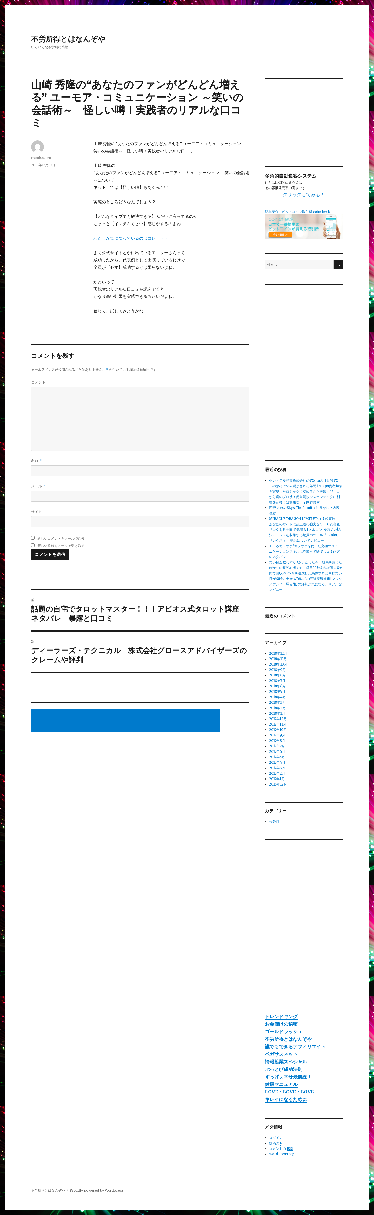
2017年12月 (278, 719)
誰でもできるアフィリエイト (295, 1047)
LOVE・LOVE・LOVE (289, 1092)
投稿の (277, 1143)
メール (38, 486)
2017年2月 (277, 773)
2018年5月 (277, 691)
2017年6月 (277, 751)
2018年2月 (277, 708)
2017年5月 (277, 757)
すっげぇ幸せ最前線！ (288, 1077)
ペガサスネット (281, 1054)
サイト (36, 511)
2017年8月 (277, 741)
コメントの (281, 1148)
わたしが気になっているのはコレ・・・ (131, 238)
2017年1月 (277, 779)
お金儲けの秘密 (281, 1024)
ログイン (276, 1138)
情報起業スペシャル (286, 1062)
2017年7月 (277, 746)
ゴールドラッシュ (283, 1032)
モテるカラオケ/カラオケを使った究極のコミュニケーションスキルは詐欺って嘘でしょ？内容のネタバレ (305, 551)
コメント (38, 382)
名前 (36, 461)
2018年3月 (277, 702)
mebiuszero (41, 158)
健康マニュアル (281, 1084)
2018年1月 (277, 713)
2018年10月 (278, 664)
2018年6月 (277, 686)
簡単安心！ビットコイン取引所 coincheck (297, 212)
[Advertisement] (126, 721)
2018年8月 (277, 675)
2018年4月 (277, 697)
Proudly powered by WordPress (97, 1190)
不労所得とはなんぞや (68, 39)
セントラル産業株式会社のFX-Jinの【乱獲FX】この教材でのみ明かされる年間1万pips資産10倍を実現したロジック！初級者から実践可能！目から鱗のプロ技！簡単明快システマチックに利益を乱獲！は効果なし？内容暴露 (306, 491)
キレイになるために (286, 1099)
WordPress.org (282, 1154)
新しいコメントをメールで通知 (61, 538)
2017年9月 (277, 735)
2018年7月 (277, 681)
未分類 (274, 822)
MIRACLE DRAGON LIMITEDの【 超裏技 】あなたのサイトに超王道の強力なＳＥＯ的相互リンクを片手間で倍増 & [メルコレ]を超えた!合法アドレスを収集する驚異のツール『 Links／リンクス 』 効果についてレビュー (305, 529)
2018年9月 (277, 670)
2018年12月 (278, 653)
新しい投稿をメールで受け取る (61, 545)
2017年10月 (278, 730)
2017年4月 (277, 762)
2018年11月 (278, 659)
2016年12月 (278, 784)
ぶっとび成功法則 (283, 1069)
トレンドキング (281, 1016)
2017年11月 (277, 724)
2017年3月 (277, 768)
